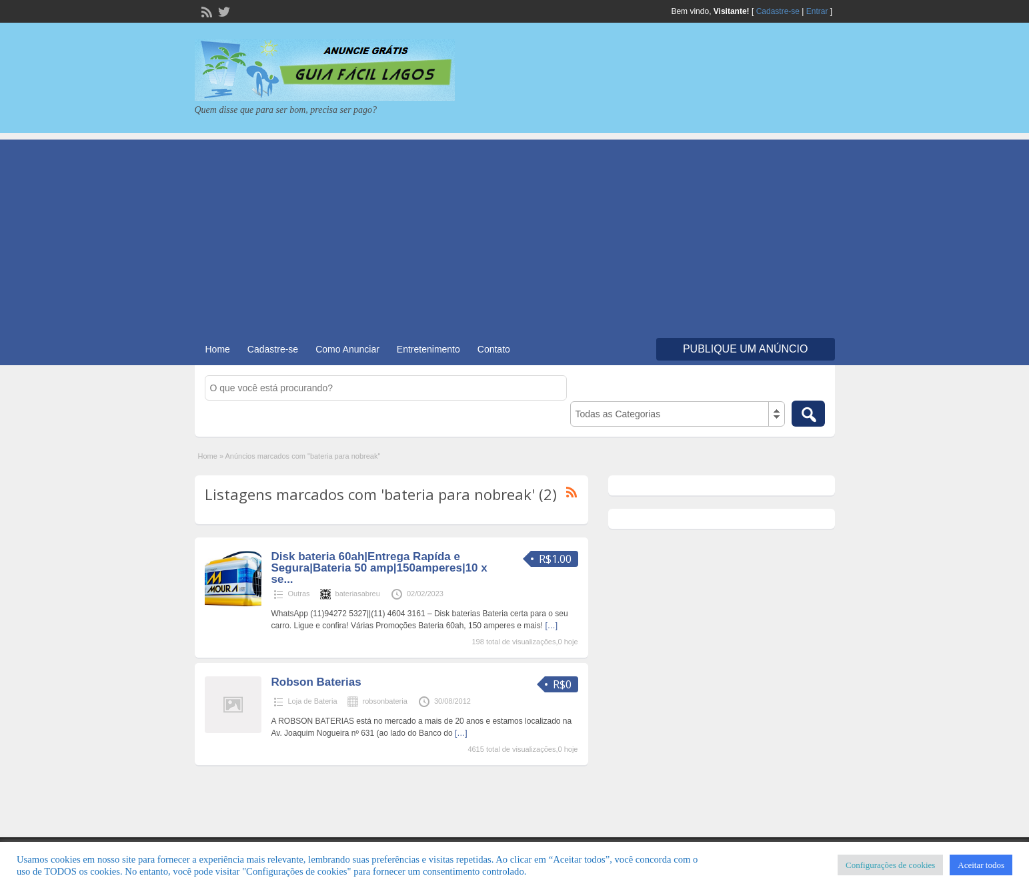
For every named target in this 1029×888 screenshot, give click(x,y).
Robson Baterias (316, 682)
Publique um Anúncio (745, 349)
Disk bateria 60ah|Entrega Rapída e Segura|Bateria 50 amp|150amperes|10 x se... (379, 568)
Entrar (817, 11)
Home (217, 349)
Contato (493, 349)
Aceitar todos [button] (981, 865)
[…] (551, 625)
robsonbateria (385, 701)
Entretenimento (428, 349)
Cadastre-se (778, 11)
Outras (299, 594)
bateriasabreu (357, 594)
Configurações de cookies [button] (890, 865)
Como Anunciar (347, 349)
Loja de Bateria (312, 701)
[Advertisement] (515, 233)
